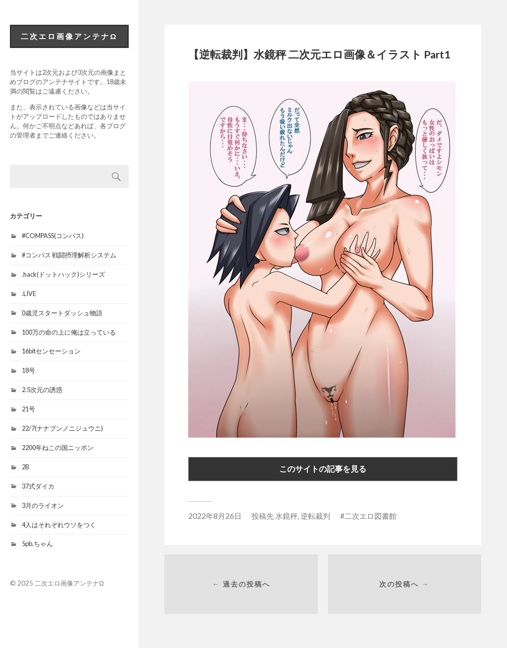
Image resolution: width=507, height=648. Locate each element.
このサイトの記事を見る (322, 468)
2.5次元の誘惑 (42, 390)
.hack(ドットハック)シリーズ (63, 274)
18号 (28, 370)
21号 (28, 409)
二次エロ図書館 (371, 515)
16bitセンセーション (51, 351)
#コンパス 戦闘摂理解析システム (69, 255)
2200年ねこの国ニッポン (58, 447)
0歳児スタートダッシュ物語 (62, 313)
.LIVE (29, 294)
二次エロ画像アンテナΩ (69, 36)
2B (25, 467)
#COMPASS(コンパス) (53, 236)
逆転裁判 (315, 515)
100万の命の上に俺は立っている (69, 332)
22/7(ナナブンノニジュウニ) (62, 428)
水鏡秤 (286, 515)
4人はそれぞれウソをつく (59, 525)
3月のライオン (43, 505)
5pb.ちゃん (37, 544)
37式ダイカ (38, 486)
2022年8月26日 (215, 515)
